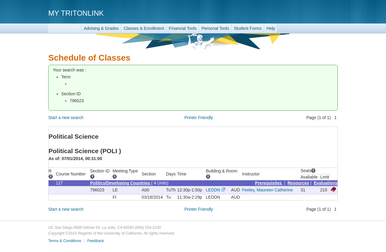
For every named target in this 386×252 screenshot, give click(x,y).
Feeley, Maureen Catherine (267, 189)
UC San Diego (303, 13)
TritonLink (64, 28)
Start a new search (66, 117)
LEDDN (213, 189)
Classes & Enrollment (144, 28)
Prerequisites (269, 183)
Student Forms (248, 28)
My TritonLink (76, 13)
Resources (298, 183)
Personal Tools (215, 28)
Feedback (95, 241)
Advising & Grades (101, 28)
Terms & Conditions (64, 241)
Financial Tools (183, 28)
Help (271, 28)
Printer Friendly (198, 117)
